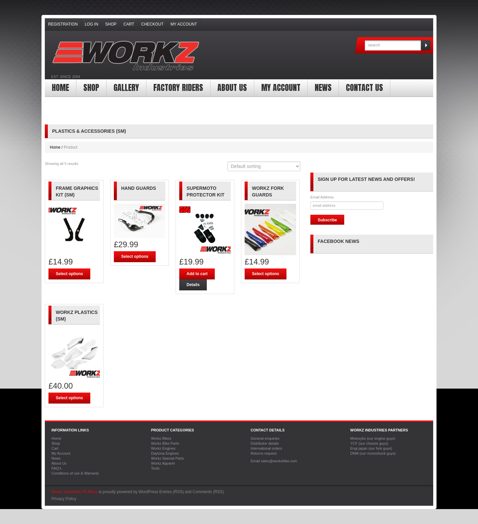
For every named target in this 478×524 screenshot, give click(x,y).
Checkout (152, 24)
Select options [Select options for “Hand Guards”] (134, 256)
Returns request (264, 453)
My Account (184, 24)
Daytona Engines (165, 453)
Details (193, 284)
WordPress (148, 491)
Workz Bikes (161, 438)
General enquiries (265, 438)
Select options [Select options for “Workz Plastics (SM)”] (69, 398)
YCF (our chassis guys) (369, 443)
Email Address (322, 197)
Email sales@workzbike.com (274, 461)
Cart (128, 24)
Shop (111, 24)
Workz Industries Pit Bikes (74, 491)
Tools (155, 468)
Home (60, 88)
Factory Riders (178, 88)
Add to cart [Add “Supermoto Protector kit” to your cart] (197, 273)
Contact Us (364, 88)
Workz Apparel (163, 463)
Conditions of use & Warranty (75, 473)
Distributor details (265, 443)
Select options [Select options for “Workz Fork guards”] (265, 273)
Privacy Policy (63, 498)
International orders (266, 448)
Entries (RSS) (171, 491)
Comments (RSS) (208, 491)
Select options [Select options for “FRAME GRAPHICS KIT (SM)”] (69, 273)
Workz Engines (163, 448)
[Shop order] (263, 166)
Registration (63, 24)
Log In (91, 24)
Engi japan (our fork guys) (371, 448)
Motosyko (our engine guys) (372, 438)
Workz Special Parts (167, 458)
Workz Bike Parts (165, 443)
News (323, 88)
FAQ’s (56, 468)
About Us (232, 88)
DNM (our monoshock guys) (373, 453)
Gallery (126, 88)
